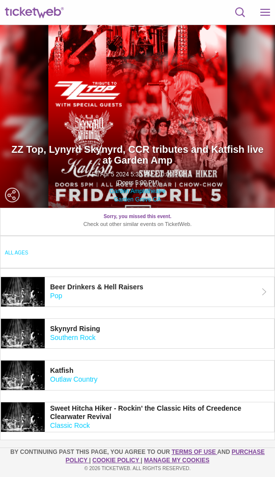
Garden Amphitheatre (137, 191)
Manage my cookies (176, 460)
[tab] (137, 292)
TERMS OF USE (194, 452)
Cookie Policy (116, 460)
